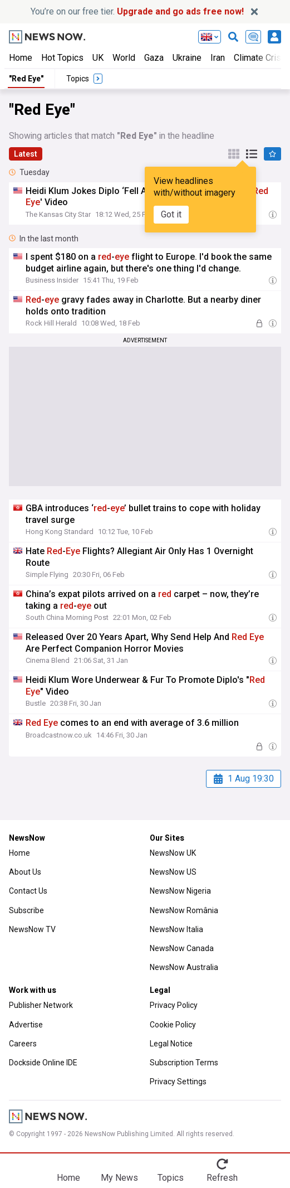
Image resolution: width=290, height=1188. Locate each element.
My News (119, 1177)
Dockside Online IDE (43, 1062)
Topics (171, 1177)
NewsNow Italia (176, 929)
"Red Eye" (26, 78)
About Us (25, 871)
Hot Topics (62, 57)
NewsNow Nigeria (180, 890)
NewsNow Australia (184, 967)
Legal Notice (171, 1043)
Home (20, 57)
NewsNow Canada (182, 948)
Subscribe (26, 910)
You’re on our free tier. (137, 11)
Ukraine (187, 57)
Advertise (26, 1024)
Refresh (222, 1177)
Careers (23, 1043)
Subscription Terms (184, 1062)
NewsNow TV (32, 929)
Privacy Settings (178, 1081)
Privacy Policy (174, 1005)
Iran (217, 57)
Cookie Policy (173, 1024)
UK (98, 57)
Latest (25, 153)
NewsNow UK (173, 852)
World (123, 57)
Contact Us (28, 890)
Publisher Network (41, 1005)
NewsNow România (184, 910)
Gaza (154, 57)
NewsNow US (173, 871)
